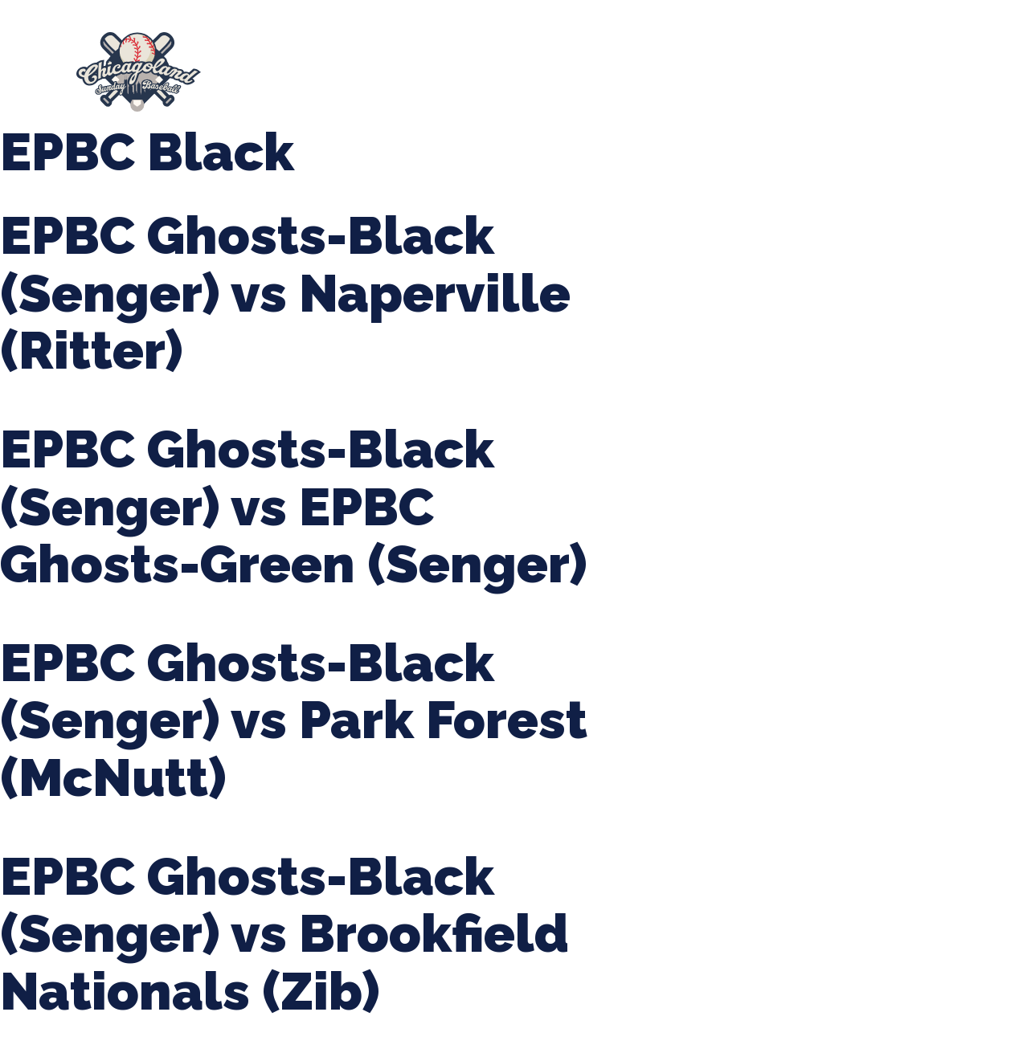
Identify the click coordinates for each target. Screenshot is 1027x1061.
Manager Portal (310, 80)
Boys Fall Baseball (794, 64)
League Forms (438, 80)
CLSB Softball (655, 64)
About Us (276, 64)
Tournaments (528, 64)
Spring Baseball (395, 64)
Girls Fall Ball (931, 64)
